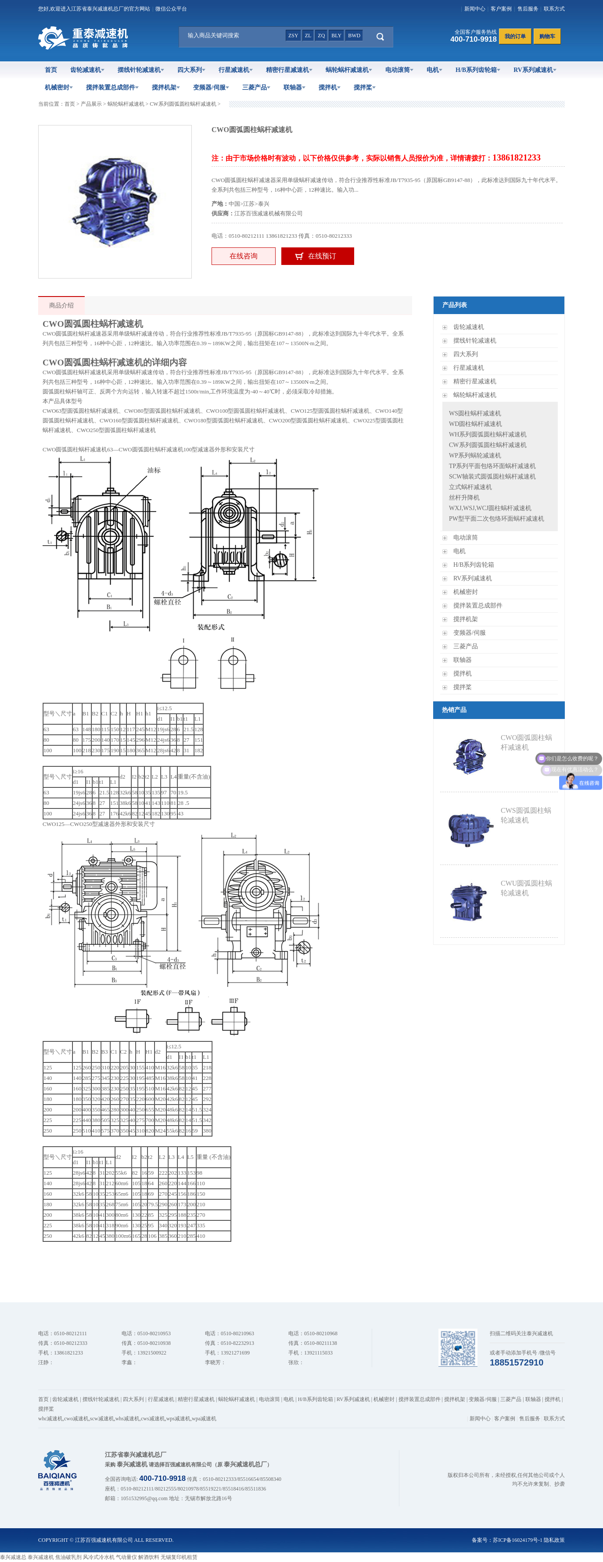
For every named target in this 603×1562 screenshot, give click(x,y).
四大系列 (191, 70)
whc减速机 (50, 1418)
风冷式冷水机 (99, 1557)
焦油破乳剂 (68, 1557)
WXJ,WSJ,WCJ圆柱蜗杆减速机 (490, 508)
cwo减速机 (76, 1418)
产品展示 (91, 104)
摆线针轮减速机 (141, 70)
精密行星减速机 (289, 70)
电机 (434, 70)
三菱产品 (256, 87)
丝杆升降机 (464, 497)
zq (321, 35)
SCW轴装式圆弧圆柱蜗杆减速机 (492, 476)
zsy (293, 35)
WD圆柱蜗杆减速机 (475, 424)
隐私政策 (554, 1540)
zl (308, 35)
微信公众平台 (171, 9)
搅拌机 (330, 87)
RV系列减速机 (534, 70)
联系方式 (554, 9)
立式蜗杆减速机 (470, 487)
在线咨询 (244, 256)
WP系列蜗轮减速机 (475, 455)
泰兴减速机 (41, 1557)
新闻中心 (474, 9)
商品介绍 (61, 305)
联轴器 (294, 87)
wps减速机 (178, 1418)
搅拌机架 (166, 87)
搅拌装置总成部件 (112, 87)
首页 (51, 70)
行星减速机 (236, 70)
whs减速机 (127, 1418)
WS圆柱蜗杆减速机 (475, 413)
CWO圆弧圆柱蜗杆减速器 (75, 333)
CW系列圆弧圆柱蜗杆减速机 (183, 104)
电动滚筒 (399, 70)
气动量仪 (126, 1557)
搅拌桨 (365, 87)
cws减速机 (153, 1418)
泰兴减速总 (13, 1557)
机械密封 (59, 87)
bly (336, 35)
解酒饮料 (148, 1557)
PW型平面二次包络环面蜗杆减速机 (496, 518)
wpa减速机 (204, 1418)
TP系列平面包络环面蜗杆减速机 (492, 466)
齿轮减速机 (87, 70)
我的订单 (515, 36)
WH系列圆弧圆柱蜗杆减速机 (488, 434)
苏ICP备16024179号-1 (517, 1540)
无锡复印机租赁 (179, 1557)
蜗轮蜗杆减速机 (349, 70)
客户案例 (501, 9)
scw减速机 (102, 1418)
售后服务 (527, 9)
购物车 (547, 36)
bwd (354, 35)
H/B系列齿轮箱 (478, 70)
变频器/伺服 (211, 87)
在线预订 (322, 256)
